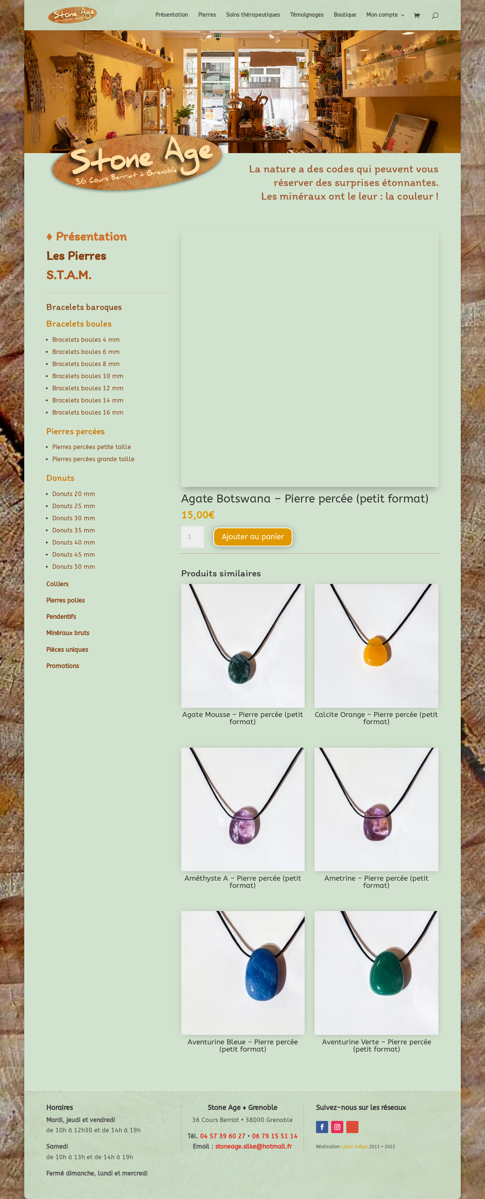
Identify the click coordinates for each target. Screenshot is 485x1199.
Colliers (57, 584)
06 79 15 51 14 (274, 1136)
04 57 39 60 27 (223, 1136)
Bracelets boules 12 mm (88, 388)
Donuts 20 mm (73, 494)
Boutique (345, 15)
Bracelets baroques (84, 306)
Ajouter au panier (253, 536)
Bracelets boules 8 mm (86, 364)
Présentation (171, 15)
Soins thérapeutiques (253, 15)
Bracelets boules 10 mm (88, 376)
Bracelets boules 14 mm (88, 400)
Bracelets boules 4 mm (86, 339)
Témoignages (307, 15)
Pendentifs (61, 616)
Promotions (62, 666)
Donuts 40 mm (73, 542)
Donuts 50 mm (73, 566)
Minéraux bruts (67, 633)
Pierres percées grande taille (93, 459)
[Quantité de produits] (192, 537)
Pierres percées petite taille (91, 447)
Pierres (207, 15)
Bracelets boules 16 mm (88, 412)
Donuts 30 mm (73, 518)
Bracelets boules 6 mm (86, 351)
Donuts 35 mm (73, 530)
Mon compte (382, 15)
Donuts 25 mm (73, 506)
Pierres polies (65, 600)
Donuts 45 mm (73, 554)
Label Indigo (354, 1146)
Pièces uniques (67, 649)
